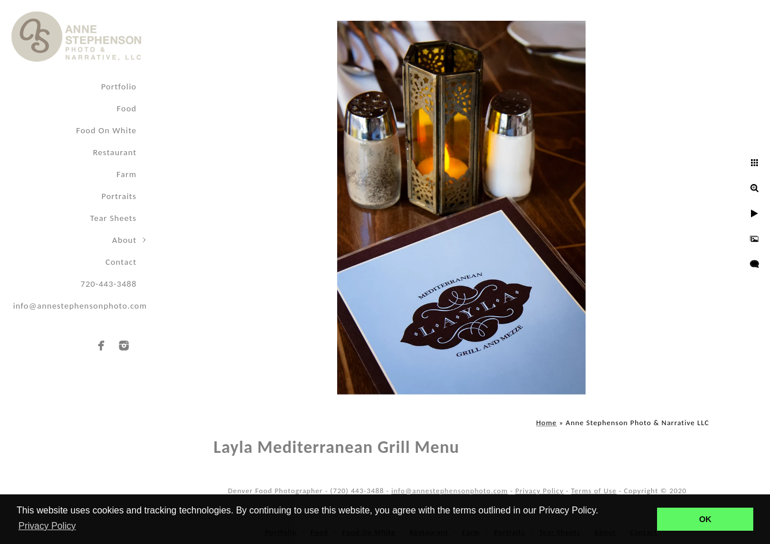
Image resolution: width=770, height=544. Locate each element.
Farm (126, 174)
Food (127, 108)
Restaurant (115, 152)
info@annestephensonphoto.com (80, 306)
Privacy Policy (539, 490)
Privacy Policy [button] (47, 526)
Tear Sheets (113, 218)
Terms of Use (594, 490)
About (124, 240)
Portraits (119, 196)
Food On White (106, 130)
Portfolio (119, 86)
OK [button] (705, 519)
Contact (121, 262)
